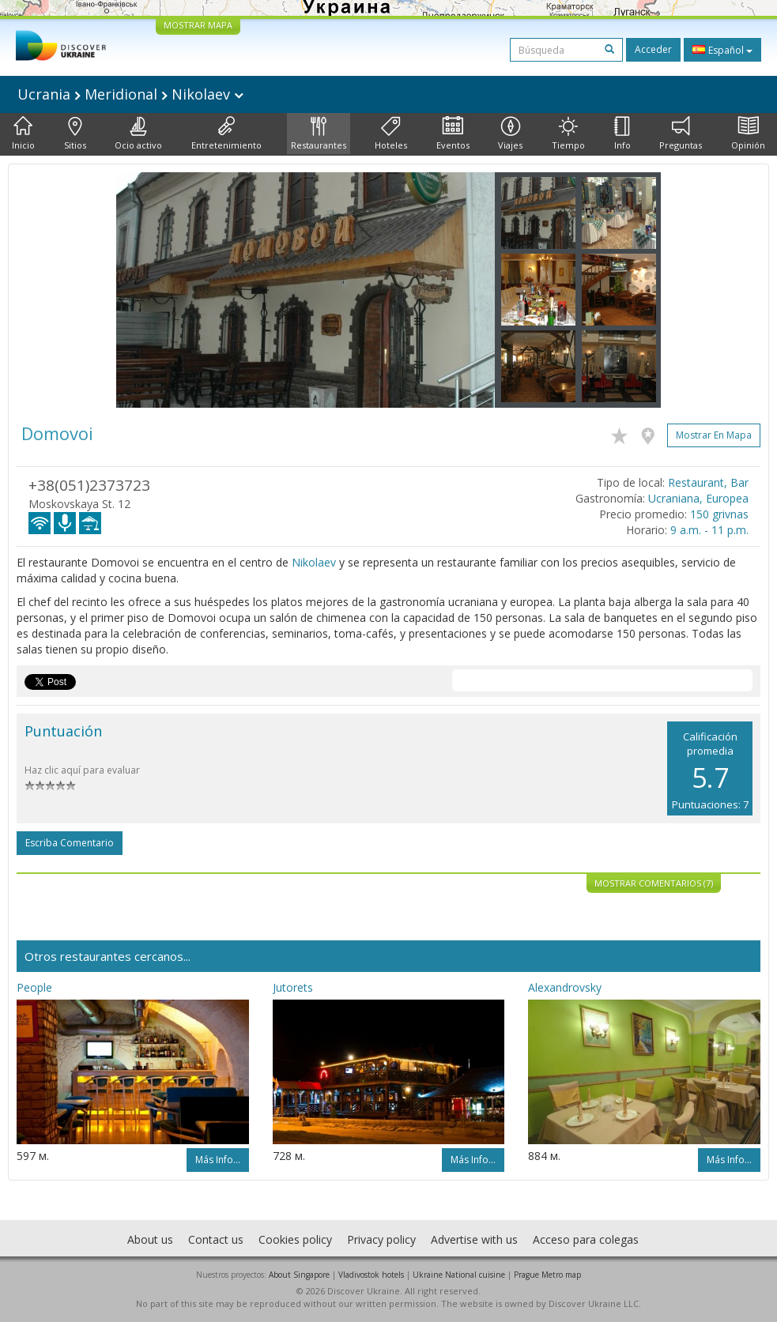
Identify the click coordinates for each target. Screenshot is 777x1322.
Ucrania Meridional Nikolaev (130, 94)
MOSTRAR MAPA (198, 25)
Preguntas (680, 133)
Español (722, 50)
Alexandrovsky (565, 987)
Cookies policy (295, 1239)
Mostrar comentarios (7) (653, 883)
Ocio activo (138, 133)
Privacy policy (381, 1239)
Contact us (215, 1239)
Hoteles (391, 133)
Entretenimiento (226, 133)
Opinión (748, 133)
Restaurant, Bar (708, 482)
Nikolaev (314, 562)
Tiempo (568, 133)
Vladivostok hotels (371, 1274)
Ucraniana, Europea (698, 498)
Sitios (75, 133)
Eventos (453, 133)
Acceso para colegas (586, 1239)
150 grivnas (719, 514)
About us (150, 1239)
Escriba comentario (69, 842)
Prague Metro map (547, 1274)
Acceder (653, 49)
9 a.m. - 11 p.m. (709, 529)
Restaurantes (318, 133)
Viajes (510, 133)
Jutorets (293, 987)
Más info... (217, 1159)
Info (622, 133)
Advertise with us (474, 1239)
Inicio (23, 133)
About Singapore (299, 1274)
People (34, 987)
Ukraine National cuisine (459, 1274)
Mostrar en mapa (714, 435)
